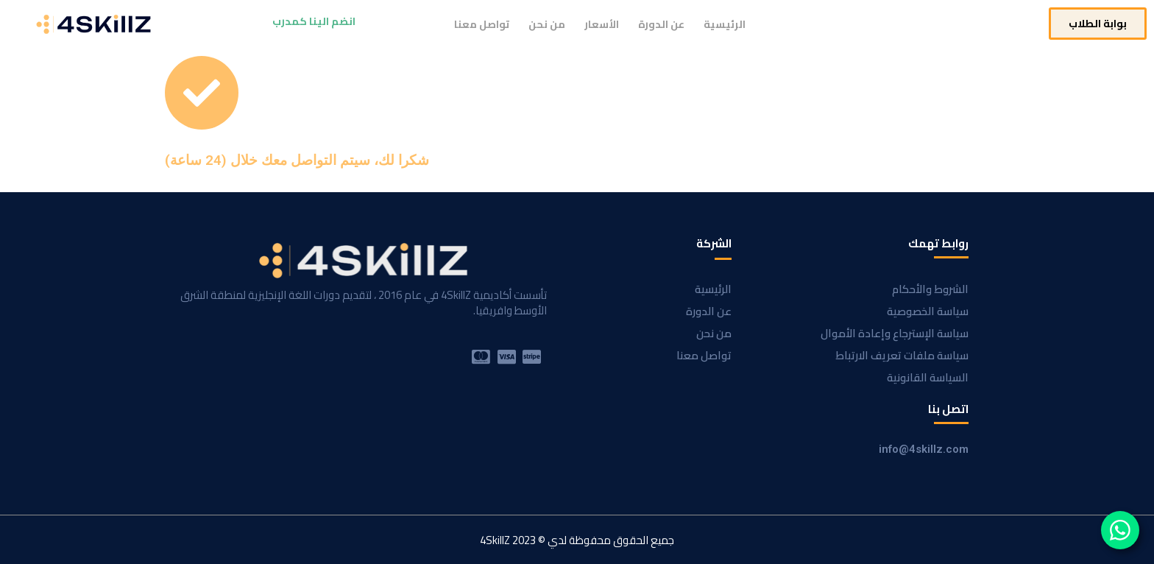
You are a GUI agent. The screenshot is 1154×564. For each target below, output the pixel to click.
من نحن (546, 24)
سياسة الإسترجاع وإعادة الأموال (895, 333)
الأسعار (601, 24)
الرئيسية (725, 24)
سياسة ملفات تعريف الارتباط (902, 355)
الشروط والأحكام (930, 289)
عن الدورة (661, 24)
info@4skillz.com (924, 449)
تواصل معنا (481, 24)
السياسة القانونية (928, 377)
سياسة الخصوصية (928, 311)
